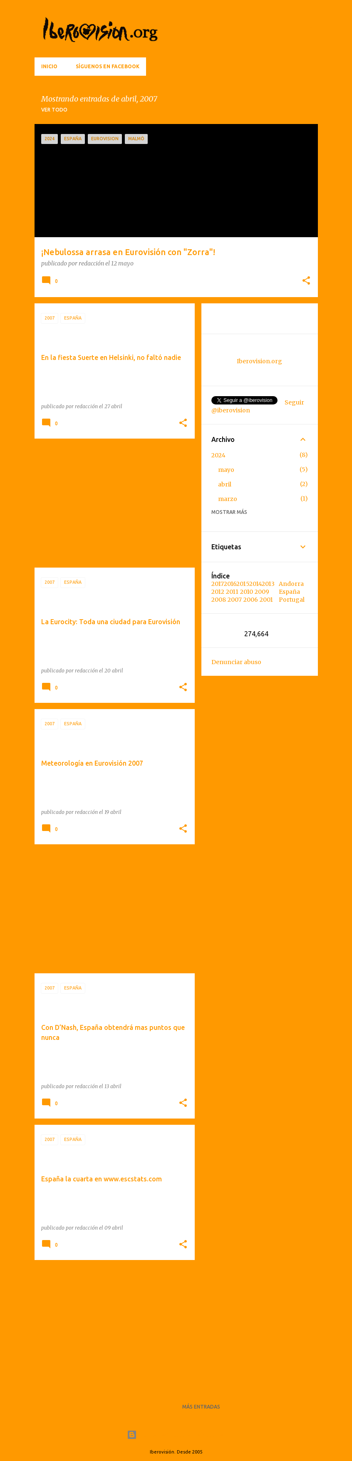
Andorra (291, 584)
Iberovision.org (259, 361)
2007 (235, 599)
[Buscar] (313, 27)
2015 (242, 584)
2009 (262, 591)
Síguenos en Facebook (107, 66)
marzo (227, 499)
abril (224, 484)
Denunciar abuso (236, 662)
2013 (268, 584)
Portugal (292, 599)
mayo (226, 470)
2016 (230, 584)
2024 (218, 455)
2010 (246, 591)
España (289, 591)
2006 (250, 599)
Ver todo (54, 109)
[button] (306, 281)
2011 (232, 591)
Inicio (49, 66)
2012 (217, 591)
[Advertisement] (115, 503)
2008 (218, 599)
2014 (255, 584)
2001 (266, 599)
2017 (217, 584)
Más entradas (201, 1406)
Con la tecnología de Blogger (176, 1435)
